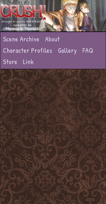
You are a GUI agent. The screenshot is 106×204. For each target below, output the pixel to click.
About (52, 39)
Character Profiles (27, 50)
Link (28, 61)
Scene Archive (21, 39)
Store (10, 61)
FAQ (88, 50)
